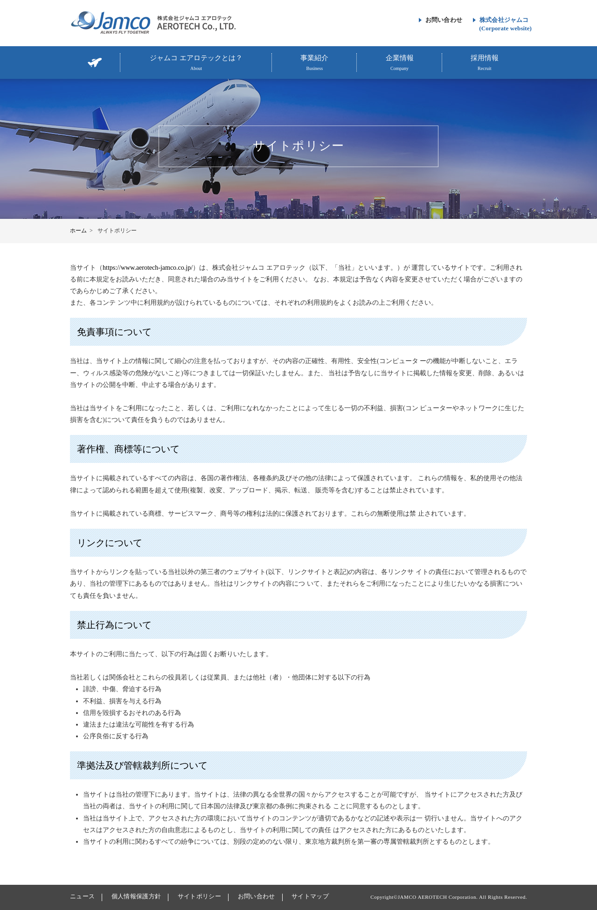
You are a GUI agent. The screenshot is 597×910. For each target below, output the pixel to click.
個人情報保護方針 (136, 896)
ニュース (82, 896)
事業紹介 (314, 63)
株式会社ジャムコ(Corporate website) (505, 24)
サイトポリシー (199, 896)
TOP (95, 63)
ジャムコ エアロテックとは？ (196, 63)
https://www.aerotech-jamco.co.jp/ (148, 267)
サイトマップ (310, 896)
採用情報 (484, 63)
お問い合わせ (443, 19)
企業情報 (399, 63)
